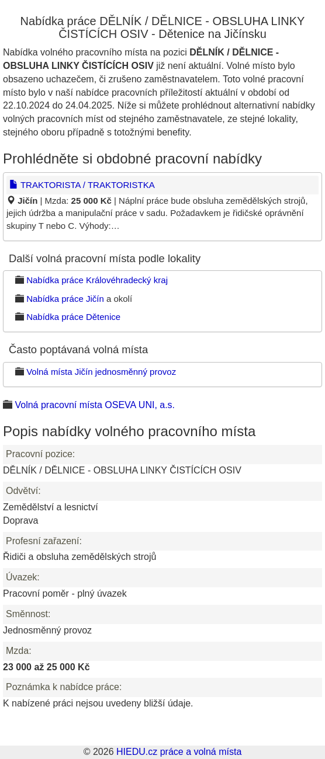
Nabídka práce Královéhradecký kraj (97, 280)
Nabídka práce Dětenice (73, 317)
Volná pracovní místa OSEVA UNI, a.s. (95, 405)
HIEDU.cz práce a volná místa (178, 752)
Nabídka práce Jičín (65, 299)
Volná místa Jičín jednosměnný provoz (101, 372)
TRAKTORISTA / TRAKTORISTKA (82, 185)
